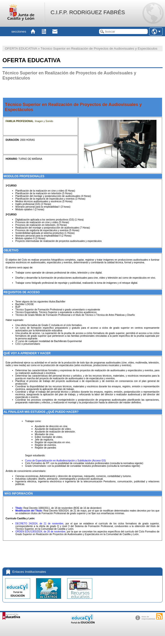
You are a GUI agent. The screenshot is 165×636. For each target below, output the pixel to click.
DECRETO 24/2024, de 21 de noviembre (39, 523)
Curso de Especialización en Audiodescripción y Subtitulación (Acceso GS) (65, 460)
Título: (19, 508)
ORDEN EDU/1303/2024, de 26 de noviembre (40, 531)
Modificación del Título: (29, 510)
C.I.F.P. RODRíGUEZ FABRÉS (87, 12)
